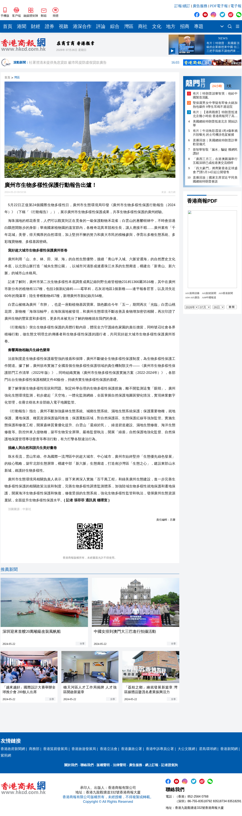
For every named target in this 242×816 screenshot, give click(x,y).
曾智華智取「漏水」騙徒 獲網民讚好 (215, 151)
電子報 (235, 6)
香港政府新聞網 (13, 749)
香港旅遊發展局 (83, 749)
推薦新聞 (9, 569)
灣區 (128, 26)
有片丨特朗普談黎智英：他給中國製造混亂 (215, 95)
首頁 (7, 26)
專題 (198, 26)
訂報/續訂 (182, 6)
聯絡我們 (87, 765)
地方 (170, 26)
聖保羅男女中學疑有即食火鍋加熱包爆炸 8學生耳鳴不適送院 (215, 104)
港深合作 (82, 26)
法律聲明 (119, 765)
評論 (100, 26)
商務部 (34, 749)
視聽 (63, 26)
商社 (142, 26)
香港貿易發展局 (55, 749)
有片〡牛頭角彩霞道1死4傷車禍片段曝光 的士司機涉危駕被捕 (215, 132)
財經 (35, 26)
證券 (49, 26)
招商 (184, 26)
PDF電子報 (219, 6)
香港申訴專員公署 (160, 749)
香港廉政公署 (131, 749)
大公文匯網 (186, 749)
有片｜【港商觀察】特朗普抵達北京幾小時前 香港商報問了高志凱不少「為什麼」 (215, 114)
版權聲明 (103, 765)
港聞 (21, 26)
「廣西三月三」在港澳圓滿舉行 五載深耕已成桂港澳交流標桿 (215, 160)
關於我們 (70, 765)
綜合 (114, 26)
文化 (156, 26)
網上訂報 (151, 765)
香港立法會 (108, 749)
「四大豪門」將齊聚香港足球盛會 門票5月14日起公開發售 (215, 170)
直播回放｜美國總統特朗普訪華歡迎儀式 (215, 142)
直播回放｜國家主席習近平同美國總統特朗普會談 (215, 179)
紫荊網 (6, 755)
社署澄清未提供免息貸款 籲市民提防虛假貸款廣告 (104, 62)
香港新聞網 (229, 749)
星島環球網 (208, 749)
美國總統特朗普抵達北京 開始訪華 (215, 123)
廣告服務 (200, 6)
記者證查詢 (169, 765)
